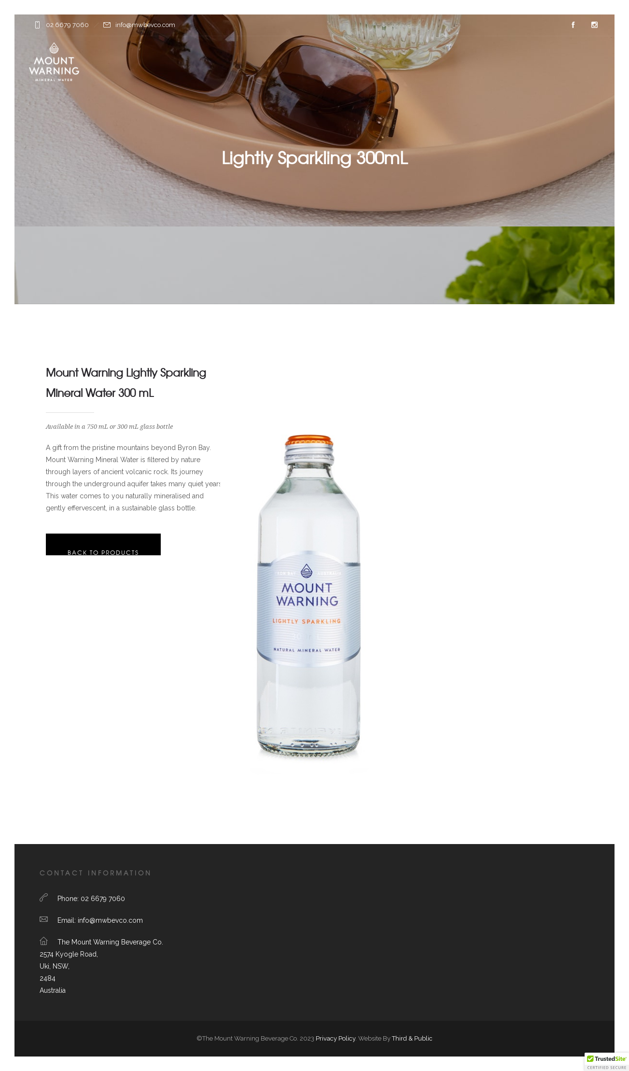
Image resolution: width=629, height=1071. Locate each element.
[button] (607, 1062)
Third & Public (412, 1038)
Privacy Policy (335, 1038)
